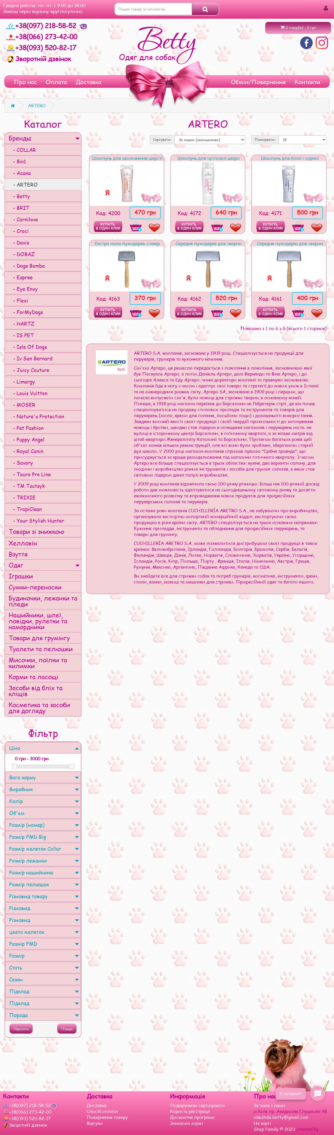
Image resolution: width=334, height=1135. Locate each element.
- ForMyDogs (26, 312)
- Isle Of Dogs (28, 346)
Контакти (307, 82)
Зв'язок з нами (269, 1105)
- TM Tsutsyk (27, 485)
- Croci (19, 230)
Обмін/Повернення (258, 82)
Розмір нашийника (44, 872)
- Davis (19, 242)
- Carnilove (23, 219)
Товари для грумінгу (39, 637)
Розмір (44, 955)
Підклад (44, 991)
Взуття (18, 554)
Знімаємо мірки (186, 1123)
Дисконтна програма (192, 1117)
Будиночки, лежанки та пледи (43, 601)
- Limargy (22, 381)
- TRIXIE (22, 497)
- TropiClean (25, 509)
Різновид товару (44, 896)
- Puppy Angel (26, 439)
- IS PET (21, 335)
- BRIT (19, 207)
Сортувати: (162, 139)
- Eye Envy (23, 288)
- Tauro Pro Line (30, 474)
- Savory (21, 462)
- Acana (20, 172)
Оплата (56, 82)
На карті (262, 1123)
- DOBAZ (22, 254)
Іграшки (21, 576)
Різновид (44, 908)
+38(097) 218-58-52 (42, 25)
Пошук (67, 1028)
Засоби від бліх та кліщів (36, 690)
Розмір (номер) (44, 824)
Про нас (25, 82)
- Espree (21, 277)
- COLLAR (22, 149)
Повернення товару (107, 1117)
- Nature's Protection (36, 416)
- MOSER (22, 404)
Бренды (44, 138)
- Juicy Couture (29, 369)
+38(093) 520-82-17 (41, 47)
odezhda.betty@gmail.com (281, 1117)
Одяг (44, 565)
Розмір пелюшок (44, 884)
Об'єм (44, 812)
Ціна (44, 747)
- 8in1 (17, 161)
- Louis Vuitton (28, 393)
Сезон (44, 979)
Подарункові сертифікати (197, 1105)
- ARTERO (23, 184)
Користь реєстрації (190, 1111)
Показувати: (265, 139)
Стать (44, 967)
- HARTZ (21, 323)
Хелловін (23, 543)
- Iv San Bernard (31, 358)
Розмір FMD (44, 943)
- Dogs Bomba (27, 265)
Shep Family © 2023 (275, 1129)
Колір (44, 801)
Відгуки (95, 1123)
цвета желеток (44, 931)
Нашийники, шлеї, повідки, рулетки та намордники (38, 621)
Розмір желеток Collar (44, 848)
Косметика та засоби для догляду (39, 707)
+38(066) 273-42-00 (41, 36)
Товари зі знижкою (36, 531)
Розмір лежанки (44, 860)
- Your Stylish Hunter (36, 520)
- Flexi (18, 300)
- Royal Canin (26, 451)
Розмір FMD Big (44, 836)
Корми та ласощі (33, 676)
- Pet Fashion (26, 427)
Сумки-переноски (35, 587)
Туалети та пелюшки (41, 648)
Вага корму (44, 777)
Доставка (88, 82)
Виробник (44, 789)
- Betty (19, 196)
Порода (44, 1015)
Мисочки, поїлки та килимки (38, 662)
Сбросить (21, 1028)
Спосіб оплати (102, 1111)
